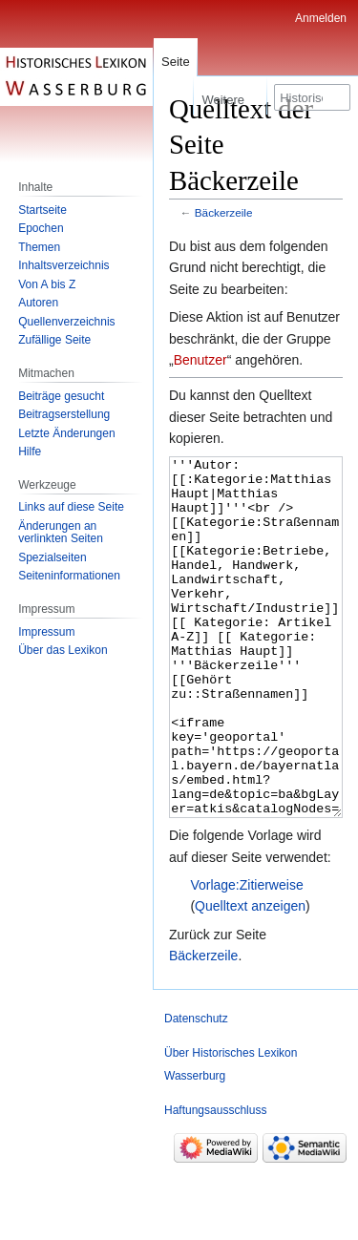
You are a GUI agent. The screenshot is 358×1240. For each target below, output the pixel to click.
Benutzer (200, 360)
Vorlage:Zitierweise (246, 956)
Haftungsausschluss (215, 1181)
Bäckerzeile (224, 212)
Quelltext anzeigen (250, 977)
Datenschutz (196, 1090)
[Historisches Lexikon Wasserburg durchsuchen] (312, 97)
